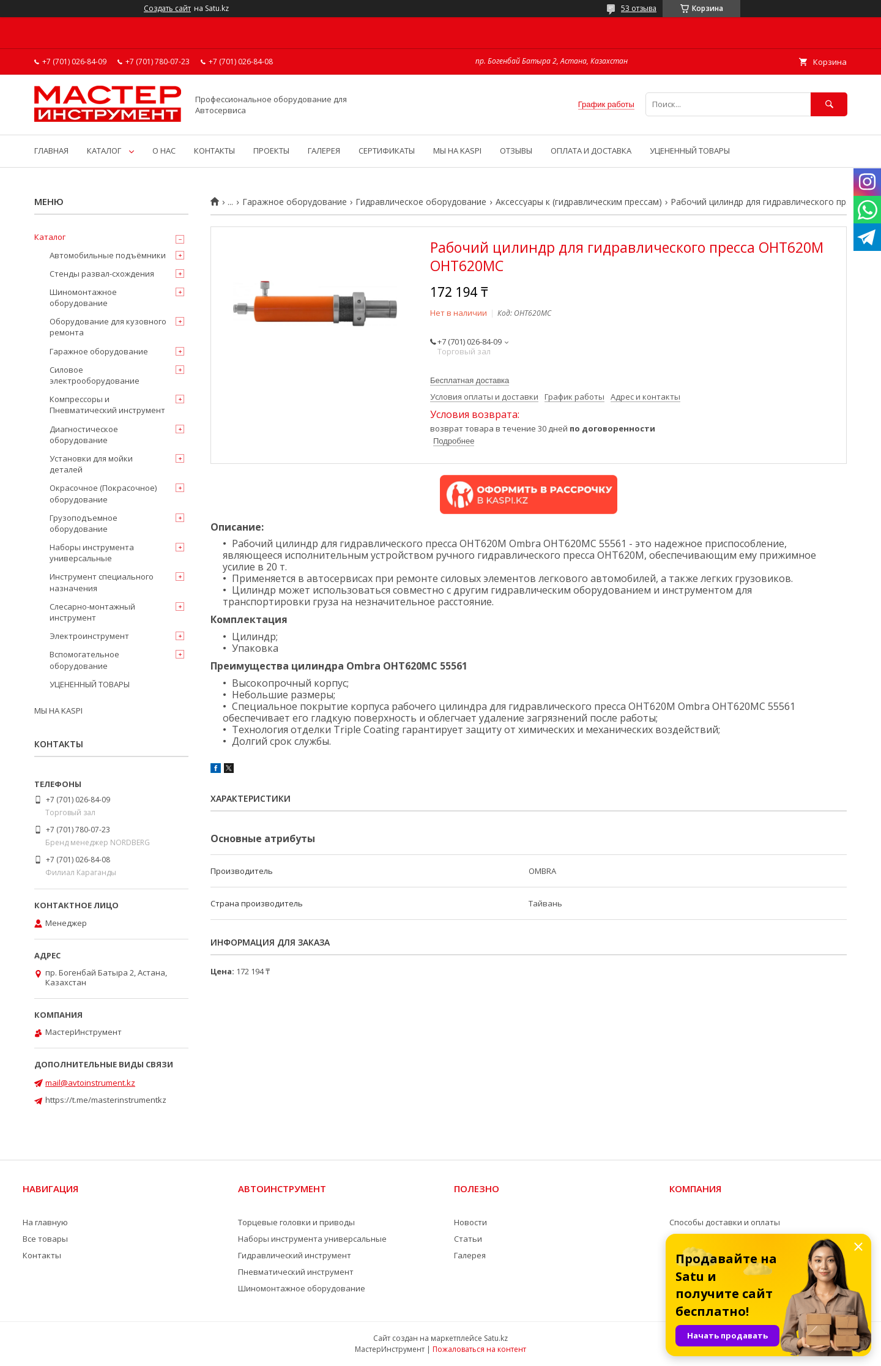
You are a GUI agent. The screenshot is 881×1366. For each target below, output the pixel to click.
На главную (45, 1222)
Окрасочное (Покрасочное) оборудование (103, 493)
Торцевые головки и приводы (296, 1222)
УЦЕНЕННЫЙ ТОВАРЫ (690, 150)
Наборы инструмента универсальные (92, 553)
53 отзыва (638, 8)
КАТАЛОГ (104, 150)
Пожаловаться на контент (479, 1349)
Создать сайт (167, 8)
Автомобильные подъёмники (108, 255)
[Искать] (829, 104)
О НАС (164, 150)
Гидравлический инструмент (294, 1255)
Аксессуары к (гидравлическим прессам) (579, 202)
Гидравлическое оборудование (420, 202)
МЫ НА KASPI (457, 150)
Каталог (49, 236)
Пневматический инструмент (296, 1271)
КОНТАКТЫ (214, 150)
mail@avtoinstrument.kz (90, 1083)
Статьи (468, 1238)
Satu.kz (496, 1338)
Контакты (42, 1255)
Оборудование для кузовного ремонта (108, 327)
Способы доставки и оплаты (724, 1222)
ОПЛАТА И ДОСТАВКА (591, 150)
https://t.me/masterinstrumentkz (105, 1100)
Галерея (470, 1255)
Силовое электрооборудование (94, 375)
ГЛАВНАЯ (51, 150)
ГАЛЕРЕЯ (324, 150)
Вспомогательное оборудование (84, 660)
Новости (470, 1222)
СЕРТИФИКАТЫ (387, 150)
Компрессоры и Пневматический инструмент (107, 405)
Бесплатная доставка (469, 380)
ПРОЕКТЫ (271, 150)
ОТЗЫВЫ (516, 150)
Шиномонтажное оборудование (83, 297)
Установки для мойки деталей (91, 464)
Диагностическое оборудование (84, 435)
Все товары (45, 1238)
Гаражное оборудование (294, 202)
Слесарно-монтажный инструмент (92, 612)
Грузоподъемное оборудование (83, 523)
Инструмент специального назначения (102, 582)
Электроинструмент (89, 635)
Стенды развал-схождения (102, 273)
